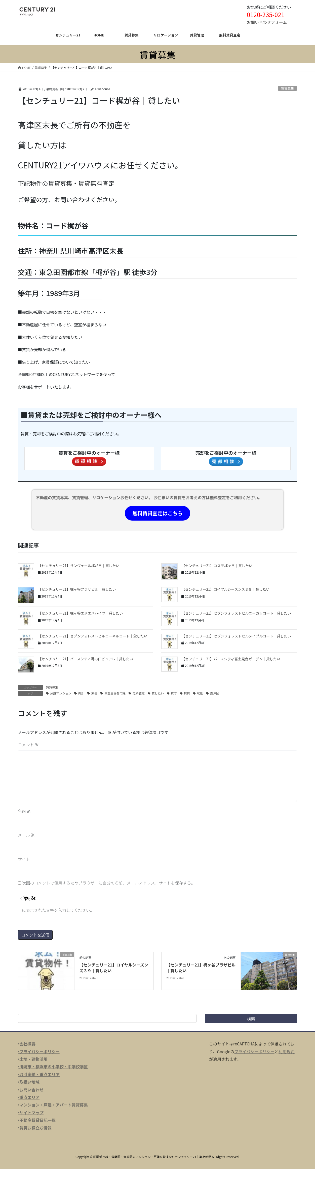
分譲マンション (60, 693)
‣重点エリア (29, 1097)
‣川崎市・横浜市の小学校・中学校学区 (53, 1067)
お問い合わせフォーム (267, 22)
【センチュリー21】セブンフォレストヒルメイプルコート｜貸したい (236, 635)
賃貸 (187, 693)
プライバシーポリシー (254, 1051)
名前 (24, 811)
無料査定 (139, 693)
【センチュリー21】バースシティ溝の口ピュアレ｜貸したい (85, 658)
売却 (81, 693)
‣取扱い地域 (29, 1082)
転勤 (200, 693)
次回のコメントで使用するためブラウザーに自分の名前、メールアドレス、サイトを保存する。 (108, 883)
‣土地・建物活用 (33, 1059)
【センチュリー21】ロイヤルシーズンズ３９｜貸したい (225, 589)
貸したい (158, 693)
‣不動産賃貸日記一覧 (37, 1120)
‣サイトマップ (31, 1113)
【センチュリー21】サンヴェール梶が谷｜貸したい (79, 565)
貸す (174, 693)
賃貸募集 (287, 88)
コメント (28, 745)
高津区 (214, 693)
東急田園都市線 (115, 693)
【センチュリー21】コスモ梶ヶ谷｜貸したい (216, 565)
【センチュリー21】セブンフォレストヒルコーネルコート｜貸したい (92, 635)
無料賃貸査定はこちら (157, 513)
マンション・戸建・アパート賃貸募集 (53, 1105)
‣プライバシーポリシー (39, 1051)
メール (26, 835)
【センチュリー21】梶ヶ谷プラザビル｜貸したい (77, 589)
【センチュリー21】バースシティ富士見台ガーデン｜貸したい (230, 658)
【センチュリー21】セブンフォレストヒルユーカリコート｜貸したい (236, 613)
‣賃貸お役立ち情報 (35, 1128)
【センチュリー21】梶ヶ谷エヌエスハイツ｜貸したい (80, 613)
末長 (94, 693)
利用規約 (287, 1051)
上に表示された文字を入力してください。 (56, 910)
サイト (24, 859)
